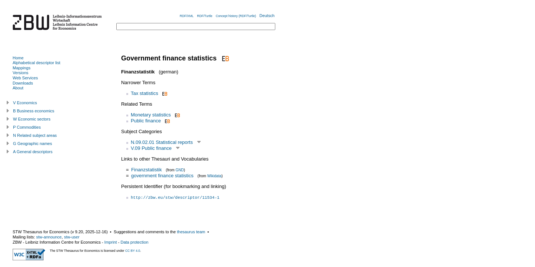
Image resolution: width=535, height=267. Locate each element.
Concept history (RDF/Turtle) (236, 16)
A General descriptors (32, 151)
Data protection (134, 242)
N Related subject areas (35, 135)
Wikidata (214, 176)
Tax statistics (144, 93)
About (18, 88)
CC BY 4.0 (132, 251)
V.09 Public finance (151, 148)
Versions (20, 72)
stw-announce (49, 237)
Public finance (146, 120)
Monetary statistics (151, 115)
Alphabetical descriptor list (36, 62)
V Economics (25, 102)
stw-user (72, 237)
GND (179, 170)
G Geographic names (32, 143)
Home (18, 58)
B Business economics (33, 111)
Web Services (25, 78)
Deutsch (267, 15)
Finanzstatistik (146, 169)
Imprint (110, 242)
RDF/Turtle (204, 16)
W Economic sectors (32, 119)
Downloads (23, 83)
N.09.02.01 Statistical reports (162, 142)
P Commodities (27, 127)
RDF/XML (187, 16)
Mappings (21, 68)
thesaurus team (191, 232)
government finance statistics (162, 175)
